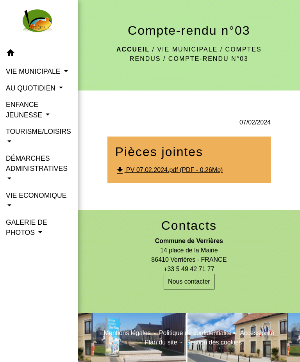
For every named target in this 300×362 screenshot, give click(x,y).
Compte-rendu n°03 (208, 58)
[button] (39, 54)
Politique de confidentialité (195, 333)
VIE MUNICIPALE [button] (34, 71)
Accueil (133, 49)
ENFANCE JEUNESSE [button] (25, 110)
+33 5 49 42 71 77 (189, 269)
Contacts (189, 225)
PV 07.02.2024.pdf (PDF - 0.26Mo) (169, 170)
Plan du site (161, 342)
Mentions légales (127, 333)
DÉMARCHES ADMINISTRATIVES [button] (37, 163)
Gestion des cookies (214, 342)
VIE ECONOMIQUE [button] (36, 195)
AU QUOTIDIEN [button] (31, 88)
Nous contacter (189, 281)
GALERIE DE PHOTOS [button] (26, 227)
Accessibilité (257, 333)
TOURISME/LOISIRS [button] (38, 131)
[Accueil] (39, 22)
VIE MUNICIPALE (187, 49)
